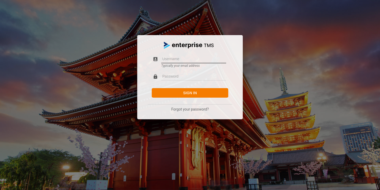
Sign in (190, 93)
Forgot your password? (190, 109)
